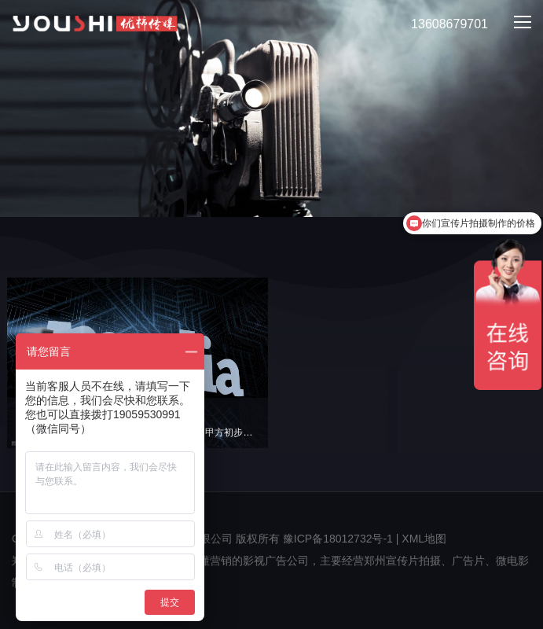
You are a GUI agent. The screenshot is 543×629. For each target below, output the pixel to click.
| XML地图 (421, 538)
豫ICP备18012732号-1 (338, 538)
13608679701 (440, 24)
